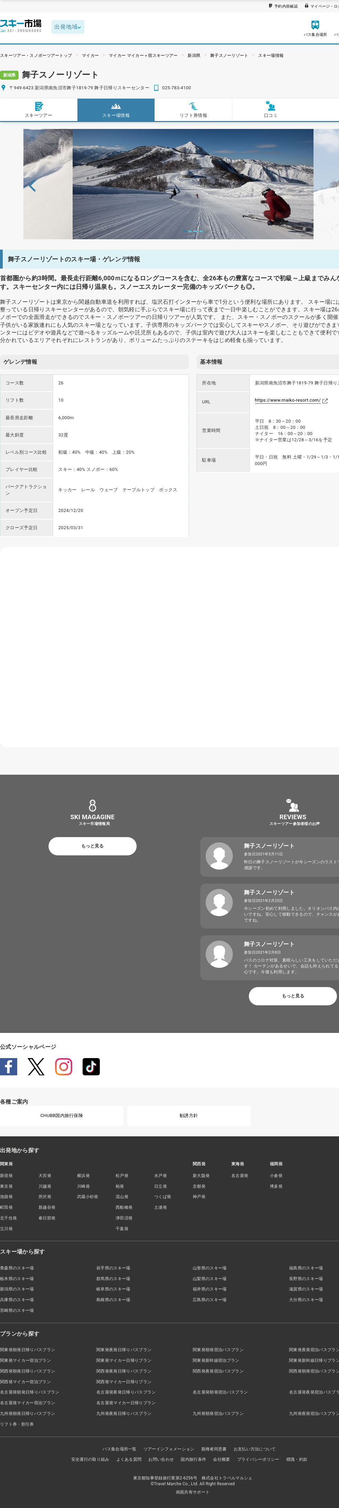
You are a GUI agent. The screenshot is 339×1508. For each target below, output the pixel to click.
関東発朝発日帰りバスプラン (27, 1349)
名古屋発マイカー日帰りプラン (126, 1402)
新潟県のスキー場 (17, 1289)
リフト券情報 (193, 109)
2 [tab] (190, 231)
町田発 (6, 1207)
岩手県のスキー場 (113, 1268)
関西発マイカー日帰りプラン (123, 1381)
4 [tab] (201, 231)
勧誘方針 (189, 1115)
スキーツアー (38, 109)
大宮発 (45, 1175)
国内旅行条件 (193, 1459)
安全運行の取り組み (90, 1459)
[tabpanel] (193, 184)
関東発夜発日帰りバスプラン (123, 1349)
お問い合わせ (161, 1459)
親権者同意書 (214, 1449)
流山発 (122, 1196)
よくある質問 (129, 1459)
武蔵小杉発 (87, 1196)
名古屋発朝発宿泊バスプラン (220, 1392)
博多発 (276, 1186)
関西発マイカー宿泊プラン (25, 1381)
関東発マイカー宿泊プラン (25, 1360)
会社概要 (221, 1459)
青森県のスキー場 (17, 1268)
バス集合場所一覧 (120, 1449)
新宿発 (6, 1175)
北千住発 (8, 1218)
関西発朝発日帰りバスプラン (27, 1371)
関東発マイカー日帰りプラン (123, 1360)
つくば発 (162, 1196)
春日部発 (47, 1218)
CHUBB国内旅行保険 (61, 1115)
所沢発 (45, 1196)
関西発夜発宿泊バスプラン (218, 1371)
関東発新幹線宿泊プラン (216, 1360)
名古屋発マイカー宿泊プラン (27, 1402)
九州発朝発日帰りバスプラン (27, 1413)
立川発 (6, 1228)
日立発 (160, 1186)
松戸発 (122, 1175)
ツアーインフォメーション (169, 1449)
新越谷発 (47, 1207)
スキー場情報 (271, 55)
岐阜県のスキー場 (113, 1289)
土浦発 (160, 1207)
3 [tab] (195, 231)
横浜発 (83, 1175)
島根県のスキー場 (113, 1299)
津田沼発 (124, 1218)
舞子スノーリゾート (229, 55)
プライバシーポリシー (258, 1459)
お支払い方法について (255, 1449)
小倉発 (276, 1175)
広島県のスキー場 (210, 1299)
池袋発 (6, 1196)
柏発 (120, 1186)
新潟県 (194, 55)
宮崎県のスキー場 (17, 1310)
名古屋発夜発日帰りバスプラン (126, 1392)
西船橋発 (124, 1207)
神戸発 (199, 1196)
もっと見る (92, 845)
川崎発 (83, 1186)
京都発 (199, 1186)
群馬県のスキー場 (113, 1278)
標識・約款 (297, 1459)
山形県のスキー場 (210, 1268)
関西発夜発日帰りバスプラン (123, 1371)
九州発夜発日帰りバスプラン (123, 1413)
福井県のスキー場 (210, 1289)
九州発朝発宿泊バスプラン (218, 1413)
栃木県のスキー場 (17, 1278)
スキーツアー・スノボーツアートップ (36, 55)
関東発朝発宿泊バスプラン (218, 1349)
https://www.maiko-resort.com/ (288, 400)
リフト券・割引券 (17, 1424)
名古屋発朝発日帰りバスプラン (29, 1392)
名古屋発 (239, 1175)
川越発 (45, 1186)
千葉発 (122, 1228)
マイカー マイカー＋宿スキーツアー (143, 55)
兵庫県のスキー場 (17, 1299)
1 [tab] (184, 231)
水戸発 (160, 1175)
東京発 (6, 1186)
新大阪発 (201, 1175)
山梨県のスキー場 (210, 1278)
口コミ (271, 109)
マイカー (90, 55)
